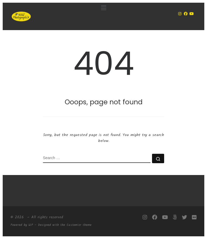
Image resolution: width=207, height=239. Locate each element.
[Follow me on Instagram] (145, 217)
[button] (103, 8)
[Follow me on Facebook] (154, 217)
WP (31, 225)
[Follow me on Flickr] (194, 217)
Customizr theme (79, 225)
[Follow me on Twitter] (184, 217)
